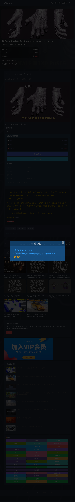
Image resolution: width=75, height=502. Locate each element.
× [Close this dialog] (63, 242)
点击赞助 (16, 257)
